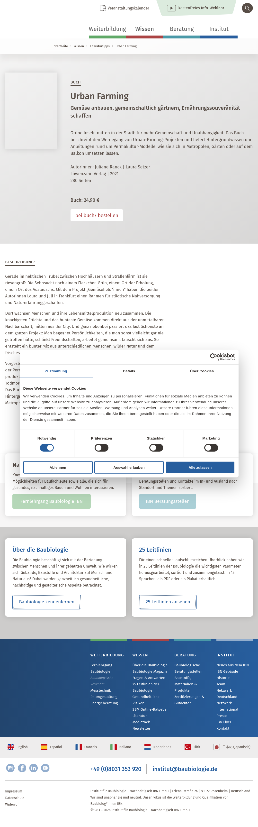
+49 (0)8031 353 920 (116, 774)
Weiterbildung (107, 29)
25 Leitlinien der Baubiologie (144, 688)
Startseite (61, 46)
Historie (222, 678)
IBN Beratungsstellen (168, 501)
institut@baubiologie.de (184, 774)
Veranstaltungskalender (128, 8)
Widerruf (11, 811)
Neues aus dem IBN (231, 665)
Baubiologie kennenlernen (47, 602)
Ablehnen (58, 467)
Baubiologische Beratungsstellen (187, 668)
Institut (219, 29)
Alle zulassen (200, 467)
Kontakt (222, 718)
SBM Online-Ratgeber (148, 710)
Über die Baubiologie (148, 665)
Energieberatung (103, 704)
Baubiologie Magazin (148, 672)
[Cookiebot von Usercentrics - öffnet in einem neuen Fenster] (213, 357)
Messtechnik (99, 691)
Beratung (182, 29)
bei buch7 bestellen (96, 215)
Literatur (139, 717)
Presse (221, 705)
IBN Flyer (223, 711)
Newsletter (140, 730)
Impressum (13, 798)
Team (220, 685)
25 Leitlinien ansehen (167, 602)
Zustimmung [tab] (56, 371)
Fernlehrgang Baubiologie (100, 668)
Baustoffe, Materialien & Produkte (191, 681)
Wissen (144, 29)
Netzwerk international (234, 698)
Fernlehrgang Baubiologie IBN (51, 501)
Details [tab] (129, 371)
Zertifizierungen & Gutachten (188, 693)
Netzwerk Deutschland (233, 691)
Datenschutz (14, 804)
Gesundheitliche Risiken (144, 700)
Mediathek (140, 723)
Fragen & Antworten (147, 678)
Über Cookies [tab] (202, 371)
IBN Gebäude (226, 672)
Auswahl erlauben (128, 467)
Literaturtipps (100, 46)
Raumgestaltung (103, 697)
